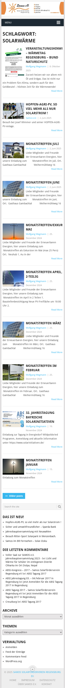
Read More (56, 91)
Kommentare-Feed (16, 656)
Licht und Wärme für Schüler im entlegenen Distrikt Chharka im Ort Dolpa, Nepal (31, 562)
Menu (8, 22)
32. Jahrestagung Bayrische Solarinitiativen (40, 417)
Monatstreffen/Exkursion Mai (44, 227)
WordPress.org (14, 661)
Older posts (14, 496)
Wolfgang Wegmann (36, 66)
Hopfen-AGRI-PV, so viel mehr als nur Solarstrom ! (41, 109)
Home (13, 680)
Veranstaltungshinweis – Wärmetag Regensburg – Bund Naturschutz (44, 55)
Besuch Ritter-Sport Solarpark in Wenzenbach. (31, 536)
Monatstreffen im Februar (41, 368)
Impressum (27, 680)
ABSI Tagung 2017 (36, 573)
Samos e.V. (31, 118)
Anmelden (11, 647)
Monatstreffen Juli (42, 144)
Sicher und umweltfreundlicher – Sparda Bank (31, 526)
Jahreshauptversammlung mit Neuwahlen (28, 531)
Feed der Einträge (15, 651)
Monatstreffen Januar (39, 462)
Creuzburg (11, 601)
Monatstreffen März (43, 323)
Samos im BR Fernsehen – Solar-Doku (26, 541)
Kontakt (47, 684)
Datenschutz (47, 680)
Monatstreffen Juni (42, 182)
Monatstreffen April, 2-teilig (44, 274)
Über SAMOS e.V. (27, 684)
